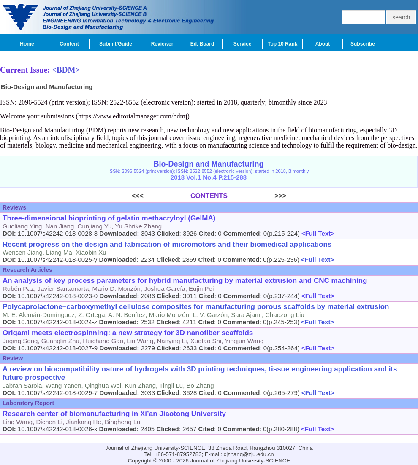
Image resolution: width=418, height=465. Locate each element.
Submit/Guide (115, 44)
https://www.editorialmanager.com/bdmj (132, 116)
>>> (257, 195)
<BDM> (66, 69)
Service (242, 44)
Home (27, 44)
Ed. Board (202, 44)
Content (69, 44)
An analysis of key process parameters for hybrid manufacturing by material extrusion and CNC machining (185, 281)
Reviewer (162, 44)
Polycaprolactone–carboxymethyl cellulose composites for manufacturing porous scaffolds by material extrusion (196, 307)
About (322, 44)
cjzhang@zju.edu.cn (249, 454)
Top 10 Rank (282, 44)
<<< (161, 195)
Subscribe (362, 44)
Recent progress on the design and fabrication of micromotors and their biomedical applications (167, 244)
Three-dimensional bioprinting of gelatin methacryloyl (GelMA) (109, 218)
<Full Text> (317, 233)
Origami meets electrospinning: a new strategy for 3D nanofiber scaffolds (128, 333)
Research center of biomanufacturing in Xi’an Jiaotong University (114, 414)
